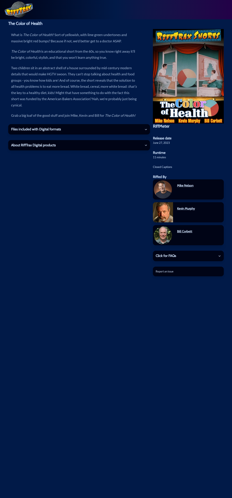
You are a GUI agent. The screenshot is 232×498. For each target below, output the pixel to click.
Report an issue (165, 271)
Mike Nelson (185, 185)
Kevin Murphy (186, 208)
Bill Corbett (184, 231)
